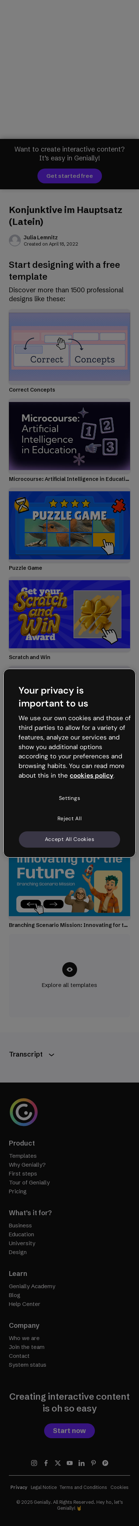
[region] (69, 762)
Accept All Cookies (70, 839)
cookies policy (91, 775)
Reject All (69, 818)
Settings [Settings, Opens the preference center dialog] (69, 798)
